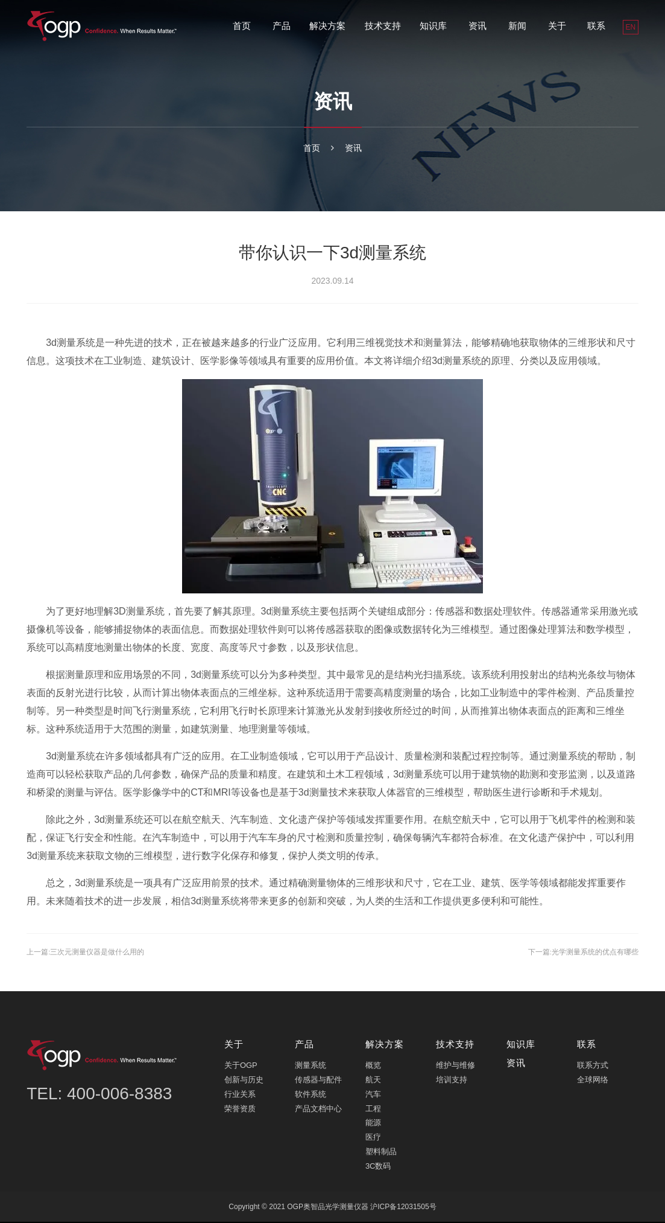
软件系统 (310, 1095)
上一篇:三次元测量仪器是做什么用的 (95, 952)
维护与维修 (455, 1066)
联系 (596, 26)
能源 (373, 1124)
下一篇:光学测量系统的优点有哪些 (573, 952)
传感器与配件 (318, 1080)
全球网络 (592, 1080)
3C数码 (378, 1167)
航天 (373, 1080)
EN (631, 27)
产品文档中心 (318, 1109)
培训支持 (451, 1080)
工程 (373, 1109)
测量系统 (310, 1066)
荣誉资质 (240, 1109)
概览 (373, 1066)
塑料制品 (381, 1152)
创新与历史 (243, 1080)
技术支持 (383, 26)
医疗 (373, 1138)
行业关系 (240, 1095)
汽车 (373, 1095)
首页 (242, 26)
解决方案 (327, 26)
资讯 (477, 26)
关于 (557, 26)
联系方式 (592, 1066)
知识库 (433, 26)
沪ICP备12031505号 (403, 1208)
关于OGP (240, 1066)
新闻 (517, 26)
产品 (282, 26)
